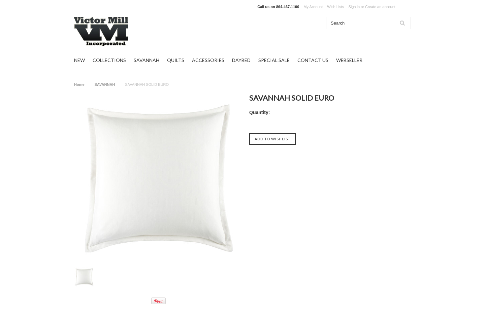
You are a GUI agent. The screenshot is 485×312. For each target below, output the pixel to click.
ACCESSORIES (208, 60)
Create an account (380, 7)
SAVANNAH (146, 60)
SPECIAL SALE (274, 60)
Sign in (354, 7)
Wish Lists (335, 7)
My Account (313, 7)
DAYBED (241, 60)
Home (79, 84)
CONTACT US (312, 60)
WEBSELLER (349, 60)
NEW (79, 60)
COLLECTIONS (109, 60)
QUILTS (175, 60)
